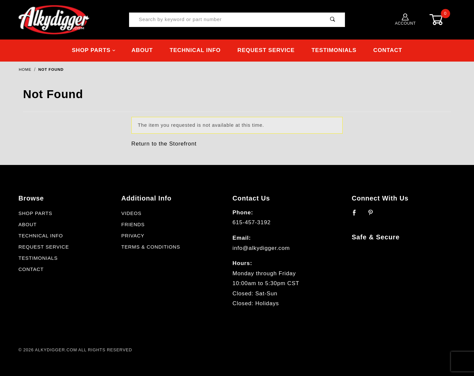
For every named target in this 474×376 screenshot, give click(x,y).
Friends (133, 224)
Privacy (132, 235)
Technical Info (195, 50)
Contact (387, 50)
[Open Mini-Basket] (441, 20)
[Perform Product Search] (333, 20)
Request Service (266, 50)
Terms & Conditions (150, 247)
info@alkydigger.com (261, 248)
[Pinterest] (373, 215)
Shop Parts (94, 50)
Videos (131, 213)
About (142, 50)
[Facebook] (357, 215)
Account (405, 19)
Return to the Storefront (164, 144)
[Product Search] (225, 20)
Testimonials (333, 50)
